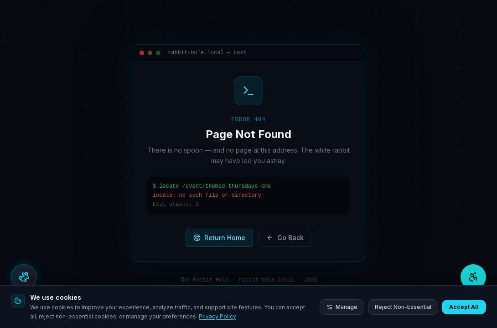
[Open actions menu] (23, 277)
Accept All (464, 306)
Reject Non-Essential (403, 306)
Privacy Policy (217, 316)
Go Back (285, 237)
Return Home (219, 237)
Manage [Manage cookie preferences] (341, 306)
